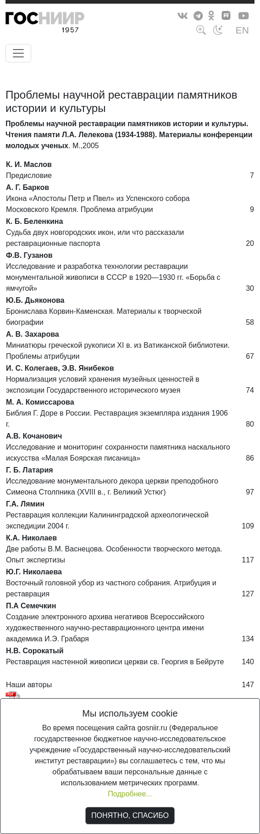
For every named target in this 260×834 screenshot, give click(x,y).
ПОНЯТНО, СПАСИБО (130, 815)
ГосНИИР (62, 24)
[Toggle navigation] (18, 53)
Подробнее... (130, 794)
